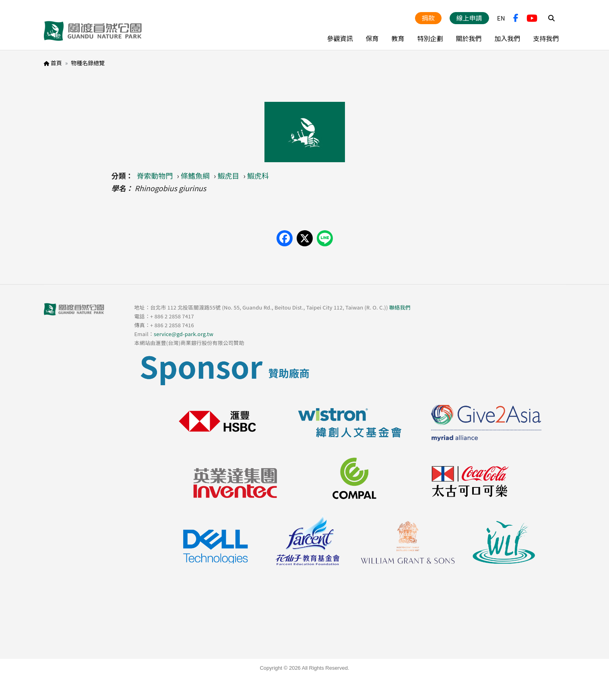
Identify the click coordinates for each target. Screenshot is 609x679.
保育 (371, 38)
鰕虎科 (258, 175)
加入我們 (507, 38)
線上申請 (469, 18)
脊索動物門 (155, 175)
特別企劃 (430, 38)
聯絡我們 (400, 307)
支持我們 (546, 38)
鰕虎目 (228, 175)
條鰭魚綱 (195, 175)
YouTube (531, 18)
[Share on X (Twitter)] (305, 238)
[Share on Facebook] (285, 238)
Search (551, 18)
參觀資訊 (340, 38)
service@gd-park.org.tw (183, 334)
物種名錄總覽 (88, 63)
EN (501, 18)
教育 (397, 38)
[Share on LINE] (325, 238)
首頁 (56, 63)
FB (515, 18)
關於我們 (468, 38)
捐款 (428, 18)
